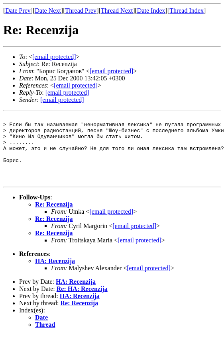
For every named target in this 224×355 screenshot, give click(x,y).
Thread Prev (80, 10)
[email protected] (111, 224)
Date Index (151, 10)
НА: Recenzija (55, 274)
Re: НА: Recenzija (82, 301)
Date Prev (18, 10)
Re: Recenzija (54, 217)
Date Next (48, 10)
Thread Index (186, 10)
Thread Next (117, 10)
